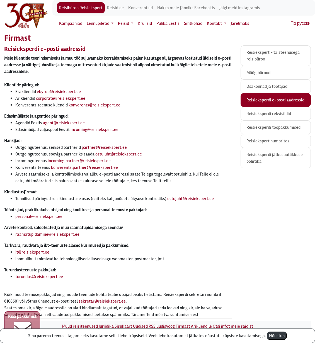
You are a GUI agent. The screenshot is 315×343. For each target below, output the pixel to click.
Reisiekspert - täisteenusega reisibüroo (273, 56)
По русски (300, 23)
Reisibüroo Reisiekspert (81, 8)
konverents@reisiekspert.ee (94, 105)
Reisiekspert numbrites (267, 141)
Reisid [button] (124, 23)
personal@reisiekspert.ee (38, 216)
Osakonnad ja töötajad (266, 86)
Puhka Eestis (168, 23)
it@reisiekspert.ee (32, 252)
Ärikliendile (201, 326)
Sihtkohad (193, 23)
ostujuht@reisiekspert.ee (118, 154)
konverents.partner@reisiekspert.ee (84, 167)
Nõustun (277, 336)
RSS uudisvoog (162, 326)
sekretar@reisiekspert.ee (102, 301)
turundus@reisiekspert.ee (39, 276)
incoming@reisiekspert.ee (94, 129)
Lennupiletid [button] (98, 23)
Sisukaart (123, 326)
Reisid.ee (115, 8)
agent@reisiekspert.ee (64, 123)
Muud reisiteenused (80, 326)
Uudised (140, 326)
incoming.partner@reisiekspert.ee (79, 161)
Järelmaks (240, 23)
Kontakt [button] (215, 23)
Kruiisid (145, 23)
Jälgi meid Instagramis (239, 8)
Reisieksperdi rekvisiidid (268, 113)
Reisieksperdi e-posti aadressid (275, 100)
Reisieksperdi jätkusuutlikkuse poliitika (274, 158)
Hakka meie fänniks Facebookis (186, 8)
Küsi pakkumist (22, 325)
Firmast (183, 326)
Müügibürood (258, 73)
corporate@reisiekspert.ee (60, 98)
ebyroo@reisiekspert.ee (59, 91)
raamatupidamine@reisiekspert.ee (47, 234)
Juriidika (106, 326)
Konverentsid (140, 8)
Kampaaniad (70, 23)
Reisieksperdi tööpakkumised (273, 127)
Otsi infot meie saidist (233, 326)
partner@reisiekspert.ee (104, 147)
